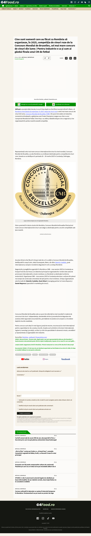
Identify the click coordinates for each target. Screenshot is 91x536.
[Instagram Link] (75, 2)
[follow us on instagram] (45, 359)
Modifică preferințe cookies (58, 512)
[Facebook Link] (71, 2)
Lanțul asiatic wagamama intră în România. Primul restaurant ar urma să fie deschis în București (44, 345)
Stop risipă (63, 9)
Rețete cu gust (43, 6)
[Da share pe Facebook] (66, 58)
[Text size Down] (45, 58)
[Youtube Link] (82, 2)
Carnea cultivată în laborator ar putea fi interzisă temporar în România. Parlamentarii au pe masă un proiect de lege (35, 495)
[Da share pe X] (70, 58)
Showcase (71, 6)
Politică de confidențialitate (33, 512)
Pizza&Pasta (55, 9)
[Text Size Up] (49, 58)
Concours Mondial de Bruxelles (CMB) (38, 114)
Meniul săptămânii (45, 9)
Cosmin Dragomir (19, 59)
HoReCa (22, 6)
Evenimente (71, 9)
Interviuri (64, 6)
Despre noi (45, 512)
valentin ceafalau (44, 354)
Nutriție (21, 9)
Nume (19, 399)
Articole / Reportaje (28, 57)
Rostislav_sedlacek (28, 337)
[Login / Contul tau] (89, 2)
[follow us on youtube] (25, 359)
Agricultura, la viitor (31, 6)
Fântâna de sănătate (54, 6)
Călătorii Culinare (6, 9)
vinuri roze (52, 354)
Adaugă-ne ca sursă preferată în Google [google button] (30, 104)
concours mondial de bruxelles (23, 354)
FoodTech (27, 9)
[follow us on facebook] (66, 359)
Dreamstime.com (41, 337)
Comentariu (21, 375)
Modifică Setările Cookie (45, 516)
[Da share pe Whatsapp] (75, 58)
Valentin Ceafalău (60, 262)
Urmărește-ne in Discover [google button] (61, 104)
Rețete (15, 9)
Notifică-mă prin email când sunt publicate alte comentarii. (36, 408)
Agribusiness (9, 6)
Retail (16, 6)
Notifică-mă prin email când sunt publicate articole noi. (35, 412)
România (35, 354)
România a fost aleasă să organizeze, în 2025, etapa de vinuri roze (36, 111)
